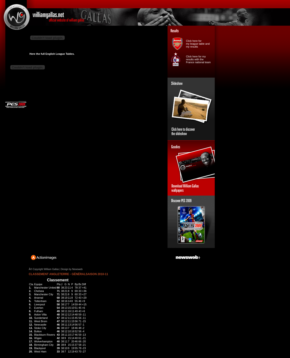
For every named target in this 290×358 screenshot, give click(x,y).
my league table (195, 43)
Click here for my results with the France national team (198, 59)
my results (192, 46)
